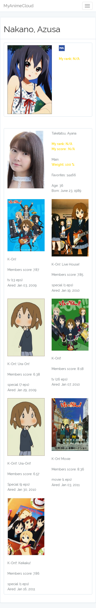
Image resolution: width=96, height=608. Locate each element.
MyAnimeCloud (18, 5)
